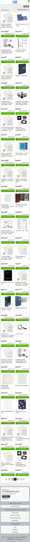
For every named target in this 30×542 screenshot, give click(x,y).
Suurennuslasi (19, 333)
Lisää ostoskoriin (8, 36)
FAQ (15, 527)
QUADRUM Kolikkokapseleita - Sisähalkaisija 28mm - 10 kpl (21, 465)
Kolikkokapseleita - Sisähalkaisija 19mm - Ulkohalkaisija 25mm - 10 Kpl (7, 52)
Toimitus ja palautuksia (15, 518)
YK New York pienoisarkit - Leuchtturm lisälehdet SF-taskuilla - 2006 (7, 336)
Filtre (26, 6)
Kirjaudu (6, 496)
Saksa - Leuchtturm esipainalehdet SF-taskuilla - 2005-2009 (6, 154)
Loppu (24, 479)
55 (15, 479)
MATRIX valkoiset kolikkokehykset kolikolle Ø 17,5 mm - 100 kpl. (7, 232)
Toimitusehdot (15, 512)
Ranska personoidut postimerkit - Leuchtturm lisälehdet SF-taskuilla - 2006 (22, 284)
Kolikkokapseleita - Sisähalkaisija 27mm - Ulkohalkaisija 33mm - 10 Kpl (21, 362)
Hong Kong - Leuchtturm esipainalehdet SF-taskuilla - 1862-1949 (7, 438)
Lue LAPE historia (14, 506)
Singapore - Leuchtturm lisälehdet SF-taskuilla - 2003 (7, 180)
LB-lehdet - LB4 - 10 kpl (22, 230)
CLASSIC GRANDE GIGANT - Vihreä (6, 308)
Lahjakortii (15, 529)
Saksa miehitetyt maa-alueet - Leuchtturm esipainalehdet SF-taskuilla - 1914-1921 (7, 78)
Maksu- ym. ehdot (15, 515)
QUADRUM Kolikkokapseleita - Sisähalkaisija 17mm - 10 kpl (21, 129)
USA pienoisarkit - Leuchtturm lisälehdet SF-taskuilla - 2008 (7, 258)
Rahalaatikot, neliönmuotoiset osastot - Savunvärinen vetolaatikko (7, 207)
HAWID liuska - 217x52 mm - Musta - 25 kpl (22, 153)
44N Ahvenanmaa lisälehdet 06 (20, 257)
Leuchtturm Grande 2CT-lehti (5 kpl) (21, 50)
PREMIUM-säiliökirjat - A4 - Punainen (22, 205)
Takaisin (9, 479)
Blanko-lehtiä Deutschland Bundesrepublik (5, 387)
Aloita (6, 479)
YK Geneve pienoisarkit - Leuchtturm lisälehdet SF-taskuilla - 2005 (7, 129)
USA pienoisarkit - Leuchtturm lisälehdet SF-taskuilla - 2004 (7, 103)
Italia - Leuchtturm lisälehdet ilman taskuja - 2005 (7, 464)
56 (17, 479)
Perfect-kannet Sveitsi (21, 75)
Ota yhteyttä (15, 532)
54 (12, 479)
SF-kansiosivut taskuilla (22, 385)
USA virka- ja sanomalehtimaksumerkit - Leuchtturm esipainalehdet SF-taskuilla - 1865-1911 (22, 440)
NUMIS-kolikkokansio (21, 308)
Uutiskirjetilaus (5, 498)
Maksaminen (15, 520)
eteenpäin (21, 479)
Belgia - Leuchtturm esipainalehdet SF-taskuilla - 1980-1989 (6, 25)
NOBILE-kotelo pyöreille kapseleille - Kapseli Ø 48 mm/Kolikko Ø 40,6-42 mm (22, 104)
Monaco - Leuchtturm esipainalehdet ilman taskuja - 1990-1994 (7, 361)
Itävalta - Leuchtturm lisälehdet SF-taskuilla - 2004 (22, 180)
